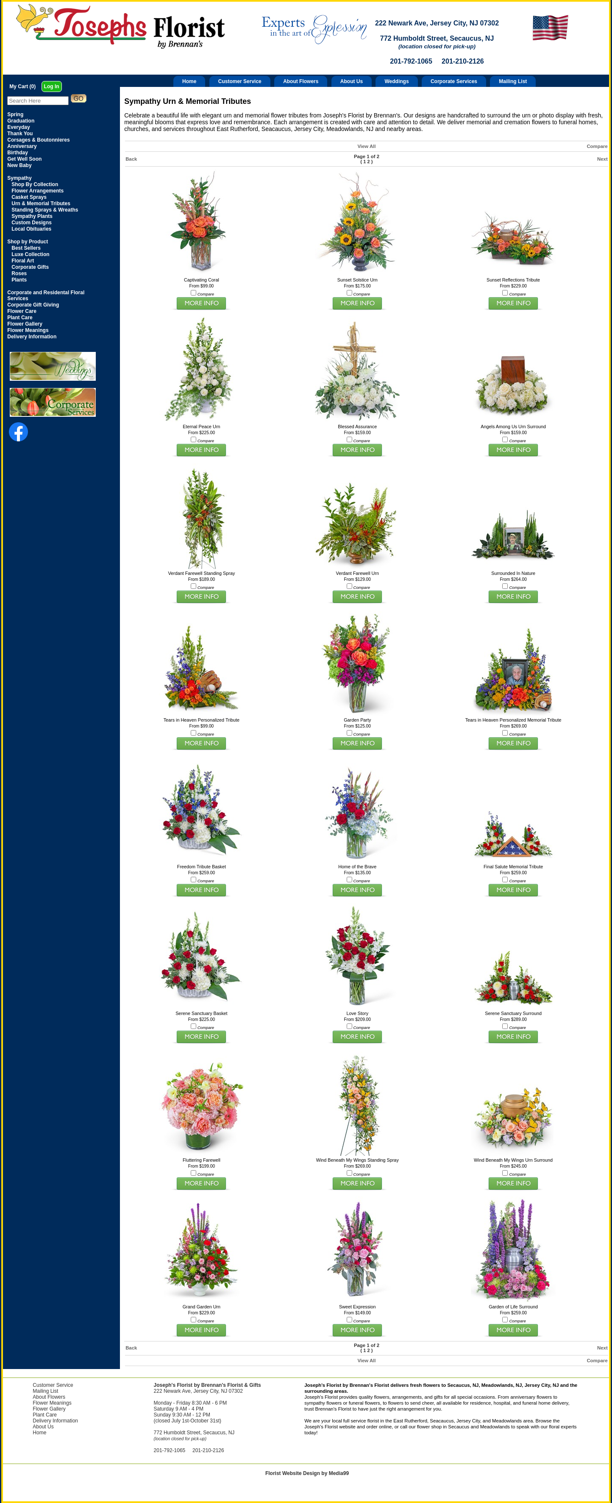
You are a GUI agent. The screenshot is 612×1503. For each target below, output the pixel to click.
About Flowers (300, 81)
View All (366, 146)
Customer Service (239, 81)
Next (602, 159)
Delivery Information (55, 1421)
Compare (597, 146)
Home (189, 81)
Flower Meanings (52, 1403)
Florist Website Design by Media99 (307, 1473)
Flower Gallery (49, 1409)
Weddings (396, 81)
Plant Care (45, 1415)
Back (131, 159)
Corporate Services (454, 81)
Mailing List (513, 81)
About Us (351, 81)
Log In (51, 86)
